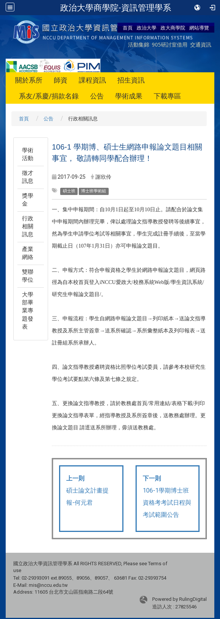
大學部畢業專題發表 (27, 311)
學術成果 (128, 96)
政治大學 (146, 27)
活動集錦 (138, 44)
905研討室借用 (169, 44)
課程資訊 (92, 80)
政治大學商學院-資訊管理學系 (115, 7)
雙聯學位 (27, 275)
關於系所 (28, 80)
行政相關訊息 (27, 226)
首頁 (128, 27)
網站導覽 (199, 27)
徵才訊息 (27, 177)
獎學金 (27, 199)
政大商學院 (173, 27)
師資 (60, 80)
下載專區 (167, 96)
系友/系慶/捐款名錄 (49, 96)
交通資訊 (200, 44)
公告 (97, 96)
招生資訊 (131, 80)
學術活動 (27, 154)
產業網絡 (27, 253)
